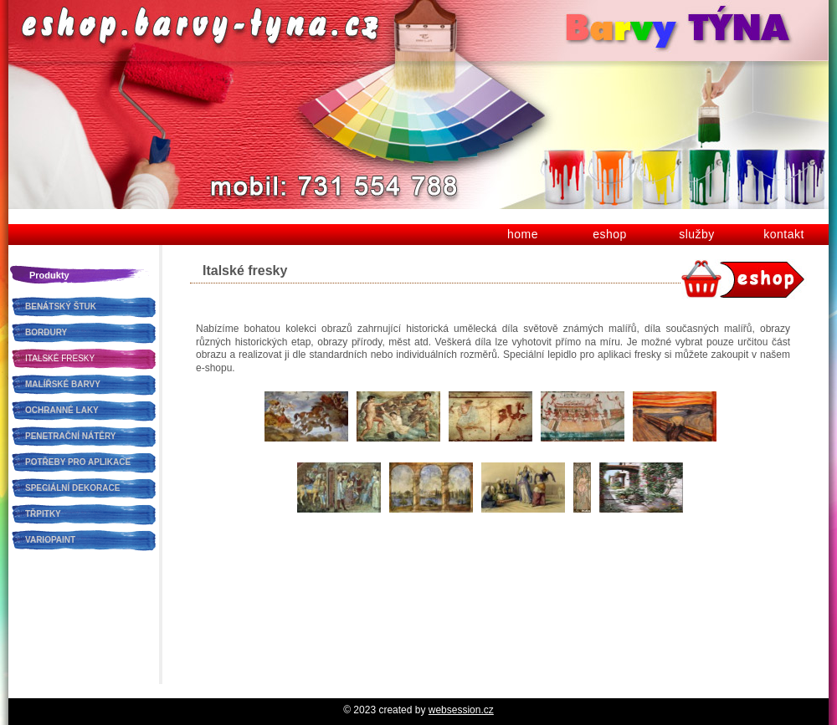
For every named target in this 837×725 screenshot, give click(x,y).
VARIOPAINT (50, 539)
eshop (610, 234)
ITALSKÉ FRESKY (60, 358)
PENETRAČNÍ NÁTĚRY (70, 436)
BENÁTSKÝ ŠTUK (60, 306)
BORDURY (46, 332)
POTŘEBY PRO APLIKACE (78, 462)
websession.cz (461, 710)
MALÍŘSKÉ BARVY (62, 384)
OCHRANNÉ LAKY (62, 410)
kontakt (783, 234)
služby (697, 234)
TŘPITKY (43, 513)
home (522, 234)
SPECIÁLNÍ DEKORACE (72, 488)
